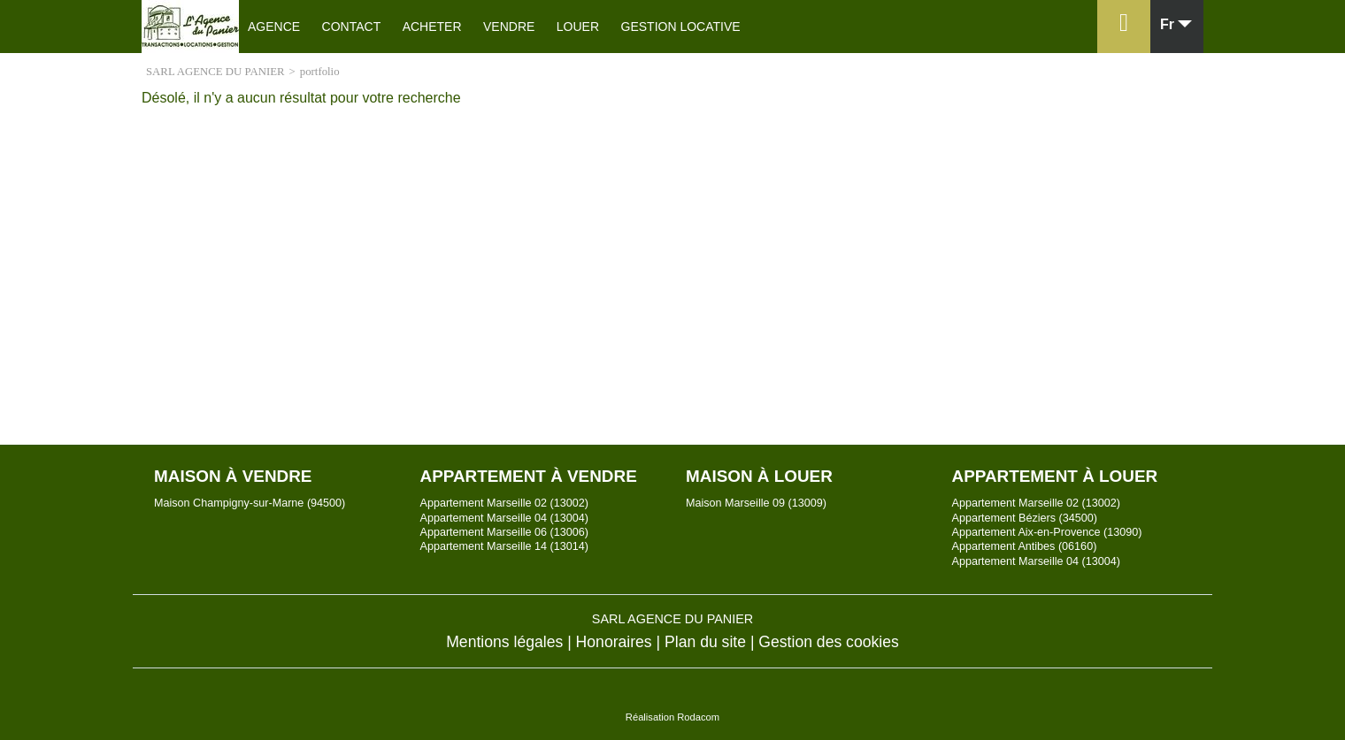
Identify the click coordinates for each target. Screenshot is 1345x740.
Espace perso (1120, 52)
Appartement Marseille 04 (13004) (504, 518)
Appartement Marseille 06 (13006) (504, 532)
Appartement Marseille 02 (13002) (504, 503)
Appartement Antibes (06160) (1024, 546)
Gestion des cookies (828, 642)
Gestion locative (681, 26)
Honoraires (614, 642)
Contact (351, 26)
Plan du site (705, 642)
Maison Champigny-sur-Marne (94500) (249, 503)
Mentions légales (504, 642)
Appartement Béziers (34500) (1025, 518)
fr (1167, 25)
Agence (274, 26)
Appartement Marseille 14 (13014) (504, 546)
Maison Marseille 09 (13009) (756, 503)
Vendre (508, 26)
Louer (578, 26)
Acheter (432, 26)
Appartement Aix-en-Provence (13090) (1047, 532)
